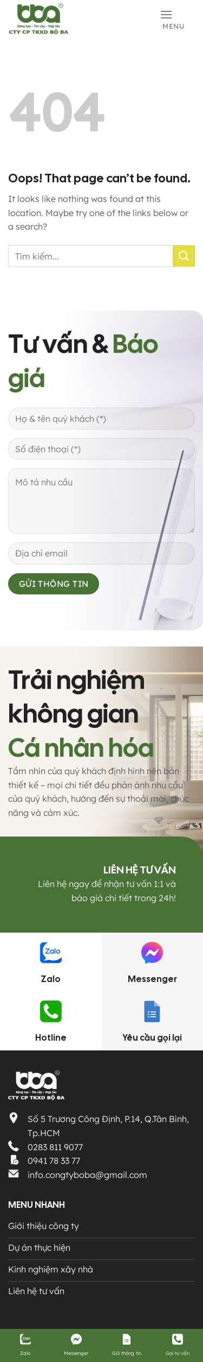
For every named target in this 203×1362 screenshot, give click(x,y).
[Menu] (177, 18)
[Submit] (184, 256)
